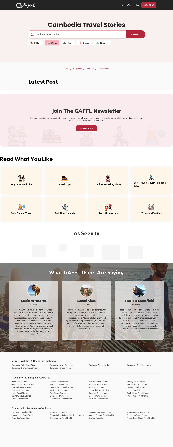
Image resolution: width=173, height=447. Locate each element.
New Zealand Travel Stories (61, 387)
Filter (35, 43)
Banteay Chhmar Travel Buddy (101, 415)
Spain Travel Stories (19, 393)
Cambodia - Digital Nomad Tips (24, 368)
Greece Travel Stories (98, 396)
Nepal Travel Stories (19, 382)
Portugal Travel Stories (98, 382)
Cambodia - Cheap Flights (60, 368)
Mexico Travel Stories (59, 384)
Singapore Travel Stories (60, 396)
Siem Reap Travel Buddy (21, 412)
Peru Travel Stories (58, 393)
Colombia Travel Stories (98, 393)
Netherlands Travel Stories (138, 384)
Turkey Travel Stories (136, 382)
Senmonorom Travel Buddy (100, 412)
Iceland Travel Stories (59, 382)
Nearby (102, 43)
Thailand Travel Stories (21, 387)
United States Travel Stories (23, 384)
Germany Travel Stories (21, 396)
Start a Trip (127, 5)
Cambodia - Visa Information (61, 365)
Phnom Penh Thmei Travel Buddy (141, 418)
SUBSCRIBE (148, 5)
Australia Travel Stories (59, 390)
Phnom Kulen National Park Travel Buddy (67, 415)
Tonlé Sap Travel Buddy (21, 418)
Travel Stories (103, 69)
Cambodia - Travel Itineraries (139, 365)
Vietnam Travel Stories (20, 390)
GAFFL (66, 69)
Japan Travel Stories (135, 390)
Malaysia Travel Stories (98, 384)
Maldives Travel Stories (98, 399)
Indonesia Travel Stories (99, 390)
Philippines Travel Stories (137, 396)
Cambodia (90, 69)
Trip (67, 43)
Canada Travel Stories (136, 387)
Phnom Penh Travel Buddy (22, 415)
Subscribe (86, 128)
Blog (137, 5)
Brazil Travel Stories (97, 387)
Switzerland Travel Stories (61, 399)
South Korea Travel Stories (138, 393)
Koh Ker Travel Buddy (98, 418)
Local (84, 43)
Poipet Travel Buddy (58, 412)
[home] (25, 5)
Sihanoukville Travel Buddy (61, 418)
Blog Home (77, 69)
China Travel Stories (19, 399)
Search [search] (135, 34)
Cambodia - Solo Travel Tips (23, 365)
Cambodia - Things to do (99, 365)
